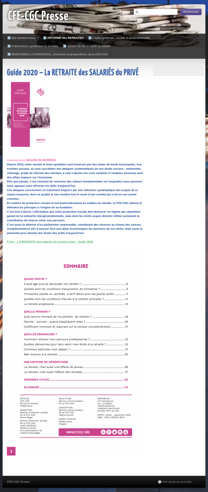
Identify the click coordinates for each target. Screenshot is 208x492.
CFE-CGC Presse (38, 17)
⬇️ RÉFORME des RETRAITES (63, 38)
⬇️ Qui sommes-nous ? (23, 38)
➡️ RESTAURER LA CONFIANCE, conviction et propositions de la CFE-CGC (57, 54)
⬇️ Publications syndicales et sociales (32, 46)
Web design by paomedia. (177, 481)
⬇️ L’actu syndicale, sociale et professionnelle (119, 38)
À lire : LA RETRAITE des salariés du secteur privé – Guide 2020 (50, 241)
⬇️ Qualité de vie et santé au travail (86, 46)
